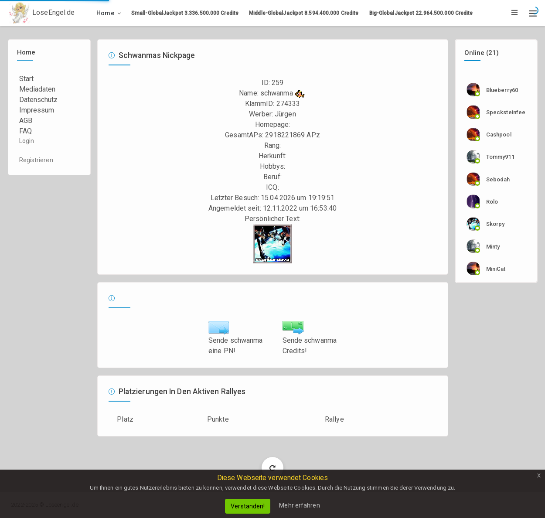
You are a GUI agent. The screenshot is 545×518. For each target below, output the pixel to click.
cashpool (498, 134)
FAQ (25, 131)
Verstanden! (248, 506)
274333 (288, 103)
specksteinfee (505, 112)
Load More (273, 467)
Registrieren (36, 160)
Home (105, 13)
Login (26, 140)
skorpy (495, 224)
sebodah (498, 179)
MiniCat (496, 269)
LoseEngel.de (42, 13)
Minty (493, 246)
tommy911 (500, 156)
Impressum (36, 110)
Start (26, 79)
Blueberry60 (502, 90)
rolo (492, 201)
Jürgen (285, 114)
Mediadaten (37, 89)
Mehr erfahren (299, 505)
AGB (25, 120)
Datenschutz (38, 99)
